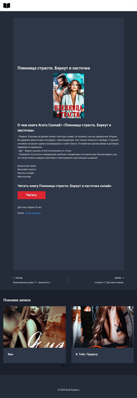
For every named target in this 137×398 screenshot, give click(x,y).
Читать (31, 195)
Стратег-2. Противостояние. (97, 280)
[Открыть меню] (131, 5)
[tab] (63, 365)
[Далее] (128, 334)
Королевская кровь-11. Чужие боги (39, 280)
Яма (10, 354)
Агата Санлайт (33, 213)
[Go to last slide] (8, 334)
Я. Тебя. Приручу (87, 354)
